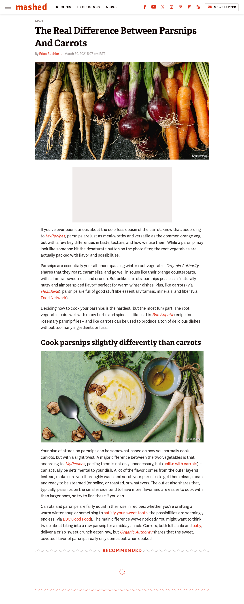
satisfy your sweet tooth (126, 512)
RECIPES (63, 7)
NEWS (111, 7)
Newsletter (221, 7)
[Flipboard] (189, 7)
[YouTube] (153, 7)
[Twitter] (162, 7)
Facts (39, 21)
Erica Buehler (49, 54)
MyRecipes (55, 236)
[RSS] (198, 7)
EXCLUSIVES (88, 7)
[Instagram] (171, 7)
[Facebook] (144, 7)
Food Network (53, 297)
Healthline (50, 291)
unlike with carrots (180, 463)
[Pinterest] (180, 7)
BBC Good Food (77, 519)
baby (197, 525)
